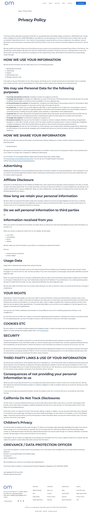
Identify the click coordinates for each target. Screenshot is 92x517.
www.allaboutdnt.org (17, 407)
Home (20, 11)
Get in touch (8, 501)
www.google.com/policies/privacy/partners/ (19, 159)
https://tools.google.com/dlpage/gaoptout (22, 161)
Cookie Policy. (44, 330)
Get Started (81, 3)
